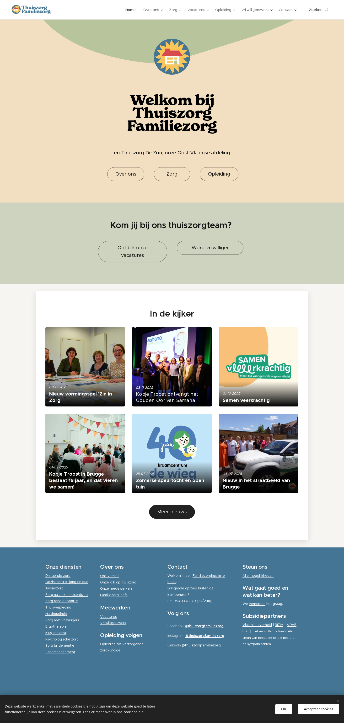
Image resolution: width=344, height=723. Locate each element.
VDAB (291, 625)
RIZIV (279, 625)
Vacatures (108, 616)
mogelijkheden (262, 575)
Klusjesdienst (55, 633)
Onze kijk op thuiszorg (118, 582)
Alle (246, 575)
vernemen (257, 604)
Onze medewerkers (116, 588)
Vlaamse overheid (257, 625)
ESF (245, 631)
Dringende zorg (57, 575)
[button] (318, 10)
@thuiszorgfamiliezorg (204, 626)
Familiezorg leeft (114, 595)
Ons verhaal (109, 576)
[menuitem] (132, 10)
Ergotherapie (56, 626)
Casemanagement (60, 652)
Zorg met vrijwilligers (62, 620)
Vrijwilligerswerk (113, 623)
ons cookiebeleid (130, 712)
